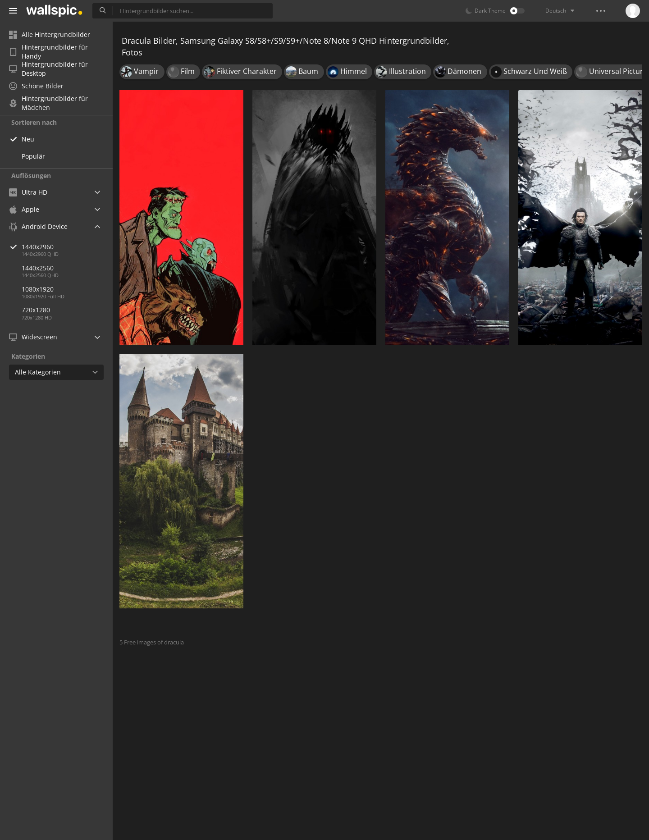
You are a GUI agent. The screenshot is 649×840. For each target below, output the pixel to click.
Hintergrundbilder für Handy (48, 51)
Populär (33, 156)
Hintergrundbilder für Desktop (48, 69)
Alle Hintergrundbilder (49, 34)
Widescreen (33, 337)
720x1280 (36, 309)
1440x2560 (38, 268)
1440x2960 (67, 246)
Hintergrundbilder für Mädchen (48, 103)
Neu (28, 139)
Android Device (38, 226)
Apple (24, 209)
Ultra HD (28, 192)
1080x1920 (38, 289)
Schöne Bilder (36, 86)
